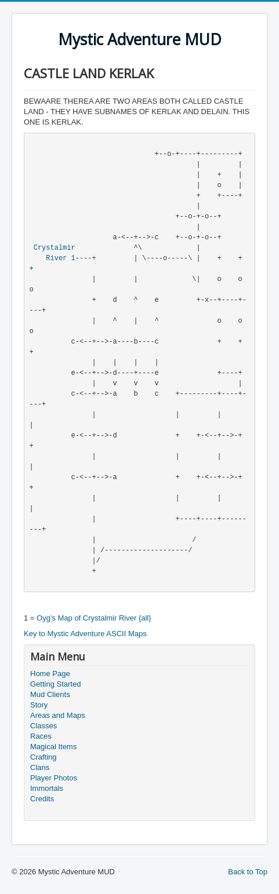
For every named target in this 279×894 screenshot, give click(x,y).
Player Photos (53, 777)
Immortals (46, 788)
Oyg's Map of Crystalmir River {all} (94, 618)
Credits (42, 798)
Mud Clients (50, 694)
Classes (43, 725)
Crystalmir (54, 248)
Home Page (50, 673)
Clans (39, 767)
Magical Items (53, 746)
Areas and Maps (57, 715)
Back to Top (247, 871)
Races (41, 736)
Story (39, 704)
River (56, 258)
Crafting (43, 757)
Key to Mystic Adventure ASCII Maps (85, 633)
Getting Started (55, 684)
